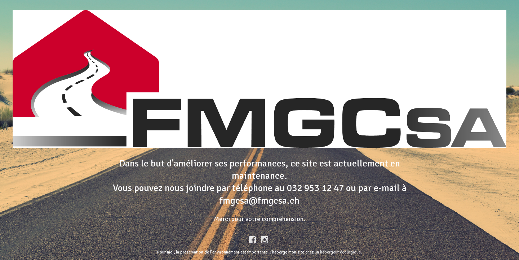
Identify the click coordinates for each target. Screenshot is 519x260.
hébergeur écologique (340, 252)
